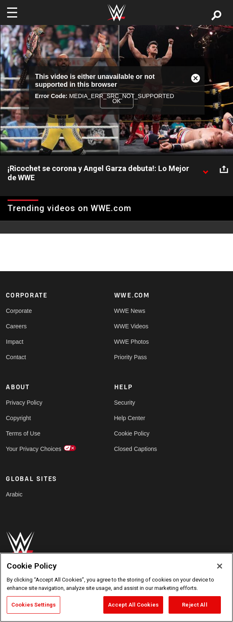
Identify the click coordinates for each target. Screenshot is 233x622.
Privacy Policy (24, 402)
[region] (116, 587)
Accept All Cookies (133, 605)
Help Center (130, 418)
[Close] (219, 566)
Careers (16, 326)
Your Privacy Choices (33, 449)
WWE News (130, 310)
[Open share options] (224, 169)
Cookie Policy (132, 433)
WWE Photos (131, 341)
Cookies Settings (33, 605)
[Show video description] (205, 169)
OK (116, 100)
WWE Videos (131, 326)
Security (125, 402)
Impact (14, 341)
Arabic (14, 494)
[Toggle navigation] (12, 12)
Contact (16, 357)
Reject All (194, 605)
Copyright (18, 418)
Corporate (19, 310)
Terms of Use (23, 433)
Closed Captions (135, 449)
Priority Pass (130, 357)
